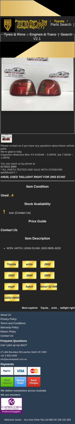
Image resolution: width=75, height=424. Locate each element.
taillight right (67, 308)
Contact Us (6, 335)
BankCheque (33, 382)
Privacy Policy (8, 319)
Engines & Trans (43, 34)
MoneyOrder (20, 382)
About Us (5, 314)
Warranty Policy (9, 327)
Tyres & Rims (15, 34)
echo (54, 308)
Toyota (44, 308)
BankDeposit (7, 382)
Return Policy (8, 331)
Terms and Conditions (13, 323)
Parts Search (61, 25)
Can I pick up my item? (13, 345)
